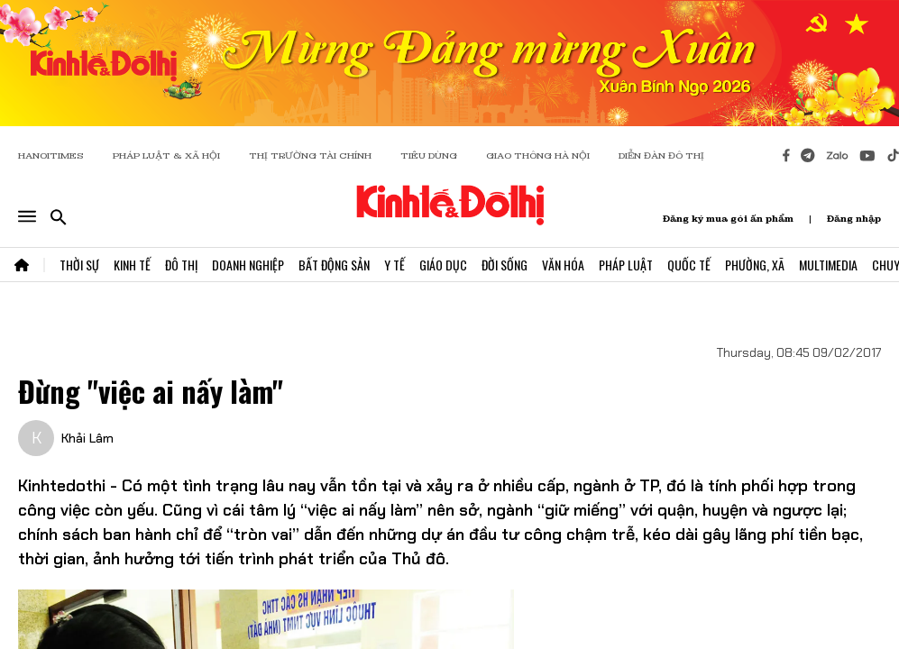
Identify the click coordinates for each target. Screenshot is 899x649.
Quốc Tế (689, 264)
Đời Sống (504, 264)
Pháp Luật (626, 264)
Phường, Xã (754, 264)
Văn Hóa (563, 264)
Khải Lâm (87, 438)
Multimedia (828, 264)
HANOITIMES (51, 155)
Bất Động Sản (334, 264)
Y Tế (394, 264)
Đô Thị (181, 264)
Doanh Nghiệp (248, 264)
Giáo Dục (443, 264)
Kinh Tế (132, 264)
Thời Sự (79, 264)
